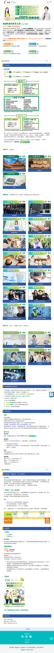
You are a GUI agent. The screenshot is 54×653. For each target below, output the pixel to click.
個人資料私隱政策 (31, 647)
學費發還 (27, 396)
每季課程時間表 (24, 610)
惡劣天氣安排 (40, 647)
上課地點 (7, 402)
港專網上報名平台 (11, 435)
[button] (27, 61)
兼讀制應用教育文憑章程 (13, 610)
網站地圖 (11, 647)
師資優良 (7, 406)
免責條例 (23, 647)
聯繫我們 (27, 642)
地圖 (38, 454)
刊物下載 (27, 640)
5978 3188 (20, 428)
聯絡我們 (17, 647)
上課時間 (7, 404)
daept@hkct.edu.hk (12, 623)
